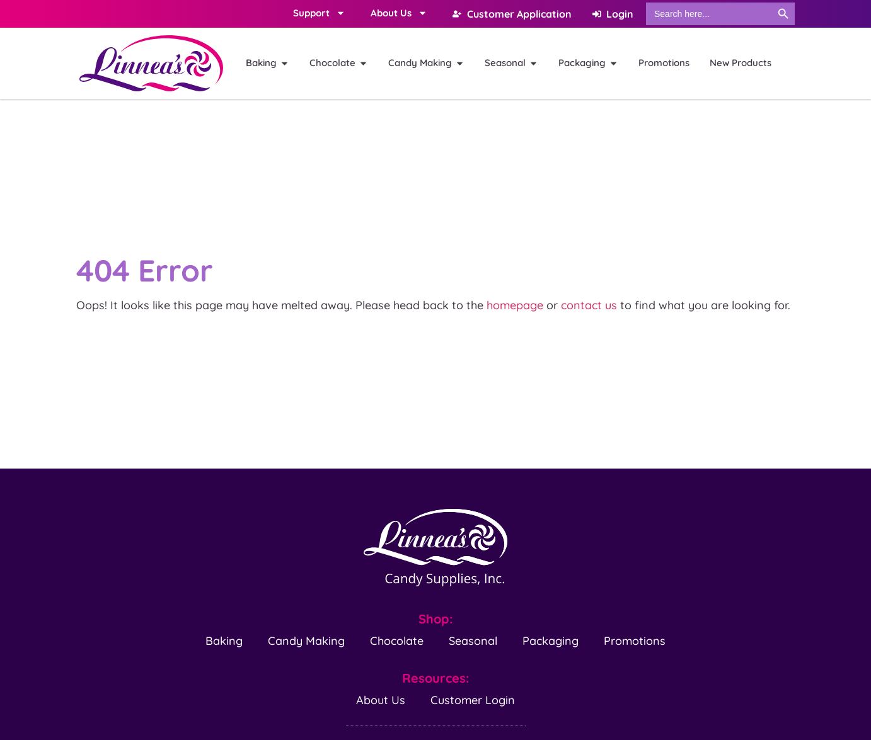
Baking (224, 641)
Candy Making (306, 641)
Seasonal (473, 641)
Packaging (550, 641)
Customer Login (472, 700)
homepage (515, 305)
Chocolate (397, 641)
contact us (589, 305)
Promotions (635, 641)
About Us (380, 700)
